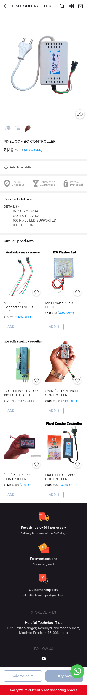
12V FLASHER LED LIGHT (59, 305)
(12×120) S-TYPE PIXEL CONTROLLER (62, 393)
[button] (8, 128)
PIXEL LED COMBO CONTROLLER (60, 477)
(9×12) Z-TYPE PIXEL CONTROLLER (19, 477)
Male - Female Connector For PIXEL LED (20, 307)
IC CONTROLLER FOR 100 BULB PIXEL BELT (21, 393)
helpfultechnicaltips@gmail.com (43, 595)
